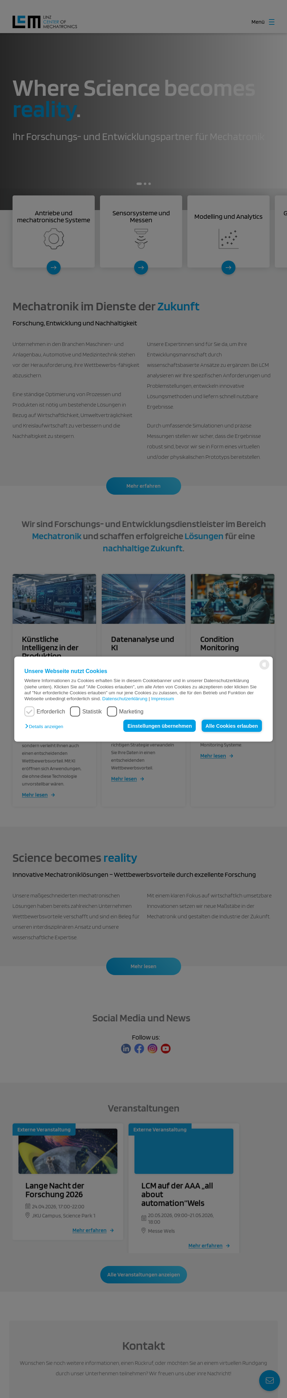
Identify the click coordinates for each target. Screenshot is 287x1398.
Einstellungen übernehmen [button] (159, 725)
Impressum (162, 698)
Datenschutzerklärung (125, 698)
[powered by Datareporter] (264, 669)
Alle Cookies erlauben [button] (231, 725)
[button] (45, 726)
